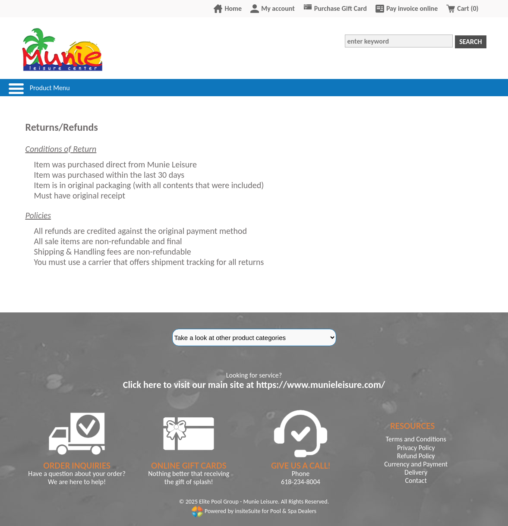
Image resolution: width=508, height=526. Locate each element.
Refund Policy (416, 456)
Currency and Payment (416, 464)
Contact (416, 480)
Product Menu (50, 88)
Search (470, 42)
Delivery (415, 472)
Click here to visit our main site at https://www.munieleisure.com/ (254, 385)
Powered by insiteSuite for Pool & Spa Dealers (254, 511)
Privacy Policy (416, 448)
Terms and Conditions (416, 439)
